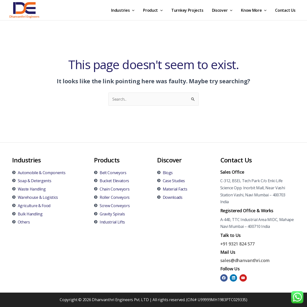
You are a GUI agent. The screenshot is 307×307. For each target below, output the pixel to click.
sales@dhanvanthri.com (245, 260)
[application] (136, 10)
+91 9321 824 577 (237, 244)
